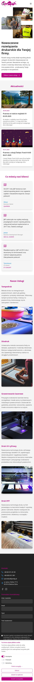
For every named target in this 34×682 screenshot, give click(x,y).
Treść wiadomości (6, 621)
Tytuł (2, 613)
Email (3, 605)
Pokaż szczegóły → (16, 666)
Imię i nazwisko (6, 598)
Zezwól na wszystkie (17, 679)
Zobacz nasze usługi (12, 75)
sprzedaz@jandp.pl (10, 579)
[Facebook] (2, 589)
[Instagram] (6, 589)
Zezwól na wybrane (17, 675)
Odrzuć (17, 670)
